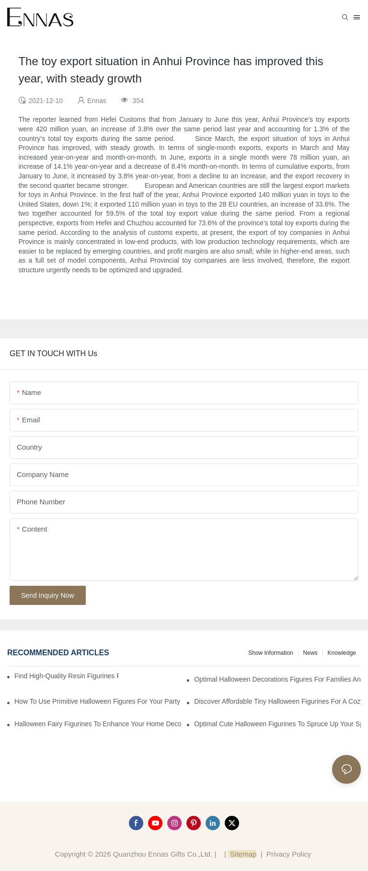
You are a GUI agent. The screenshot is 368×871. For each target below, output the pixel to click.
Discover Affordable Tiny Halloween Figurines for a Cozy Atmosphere (277, 701)
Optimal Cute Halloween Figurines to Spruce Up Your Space (277, 724)
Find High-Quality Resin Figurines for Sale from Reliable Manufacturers (66, 676)
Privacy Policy (288, 854)
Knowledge (342, 653)
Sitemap (242, 854)
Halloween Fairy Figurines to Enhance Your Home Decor (97, 724)
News (310, 653)
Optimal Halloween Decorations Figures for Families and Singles (277, 679)
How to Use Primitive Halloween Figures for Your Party (97, 701)
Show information (270, 653)
